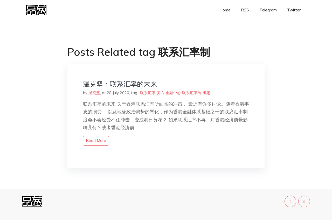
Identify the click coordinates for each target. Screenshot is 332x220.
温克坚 (94, 92)
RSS (245, 10)
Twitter (294, 10)
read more (96, 140)
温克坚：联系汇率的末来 (120, 84)
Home (225, 10)
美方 (160, 92)
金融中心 (173, 92)
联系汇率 (148, 92)
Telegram (268, 10)
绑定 (206, 92)
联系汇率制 (192, 92)
